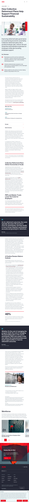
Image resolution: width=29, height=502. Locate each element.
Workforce (15, 482)
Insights (9, 480)
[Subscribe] (7, 458)
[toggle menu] (26, 1)
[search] (24, 2)
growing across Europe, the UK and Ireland (14, 265)
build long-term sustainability (18, 102)
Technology (15, 478)
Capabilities (9, 476)
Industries (9, 478)
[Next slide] (5, 440)
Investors (3, 480)
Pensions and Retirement (10, 386)
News (2, 482)
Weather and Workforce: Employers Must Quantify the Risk (11, 436)
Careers (3, 478)
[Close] (28, 492)
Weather (15, 480)
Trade (14, 476)
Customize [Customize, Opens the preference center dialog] (3, 500)
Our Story (3, 476)
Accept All (25, 500)
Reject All (19, 500)
